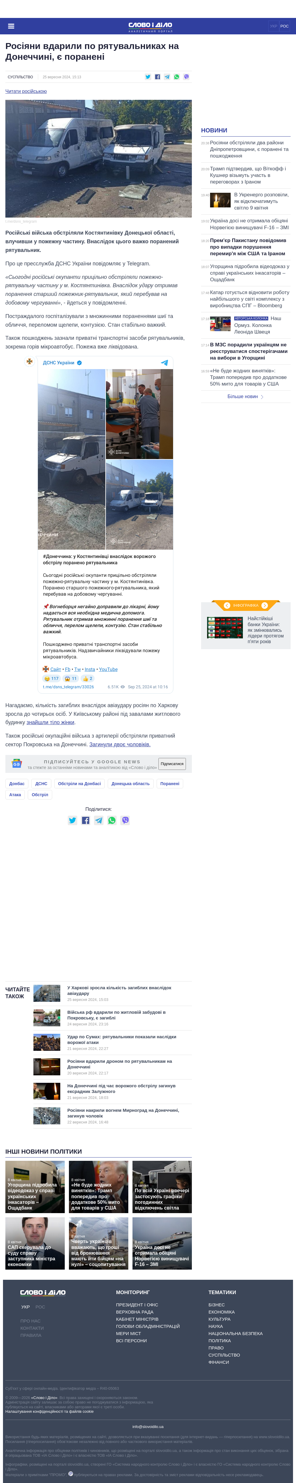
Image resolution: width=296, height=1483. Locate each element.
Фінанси (219, 1362)
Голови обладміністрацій (148, 1326)
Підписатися (172, 764)
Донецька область (131, 783)
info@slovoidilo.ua (148, 1426)
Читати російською (26, 91)
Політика (220, 1340)
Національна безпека (236, 1333)
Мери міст (128, 1333)
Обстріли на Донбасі (79, 783)
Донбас (16, 783)
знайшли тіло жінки (50, 722)
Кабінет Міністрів (137, 1319)
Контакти (32, 1328)
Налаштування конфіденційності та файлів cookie (49, 1411)
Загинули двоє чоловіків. (119, 744)
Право (216, 1347)
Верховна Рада (134, 1311)
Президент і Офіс (137, 1304)
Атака (15, 794)
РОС (284, 26)
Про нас (30, 1320)
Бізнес (217, 1304)
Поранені (170, 783)
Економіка (222, 1311)
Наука (216, 1326)
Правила (30, 1335)
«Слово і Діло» (44, 1397)
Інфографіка (245, 605)
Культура (220, 1319)
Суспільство (20, 77)
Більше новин (245, 396)
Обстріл (40, 794)
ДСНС (41, 783)
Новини (214, 130)
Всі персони (131, 1340)
